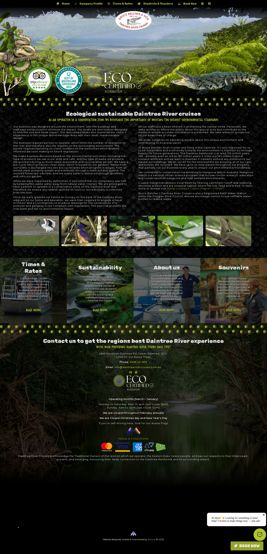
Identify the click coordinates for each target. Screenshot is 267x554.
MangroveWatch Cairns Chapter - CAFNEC (196, 188)
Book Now (187, 3)
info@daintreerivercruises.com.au (138, 367)
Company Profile (89, 3)
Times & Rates (120, 3)
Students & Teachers (155, 3)
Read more (33, 310)
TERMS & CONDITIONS (133, 438)
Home (63, 3)
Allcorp (151, 539)
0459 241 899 (138, 362)
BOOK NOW (249, 546)
